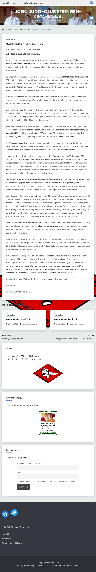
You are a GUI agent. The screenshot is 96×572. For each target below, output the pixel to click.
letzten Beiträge (22, 359)
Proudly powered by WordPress (31, 565)
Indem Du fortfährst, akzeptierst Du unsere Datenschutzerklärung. (45, 481)
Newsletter (11, 39)
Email (19, 472)
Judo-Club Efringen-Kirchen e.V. (25, 356)
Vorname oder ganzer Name (29, 463)
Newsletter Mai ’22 (65, 319)
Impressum (16, 3)
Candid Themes (73, 565)
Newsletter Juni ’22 (18, 319)
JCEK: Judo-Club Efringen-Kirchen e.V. (48, 13)
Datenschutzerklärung (33, 3)
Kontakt (5, 3)
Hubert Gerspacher (32, 49)
